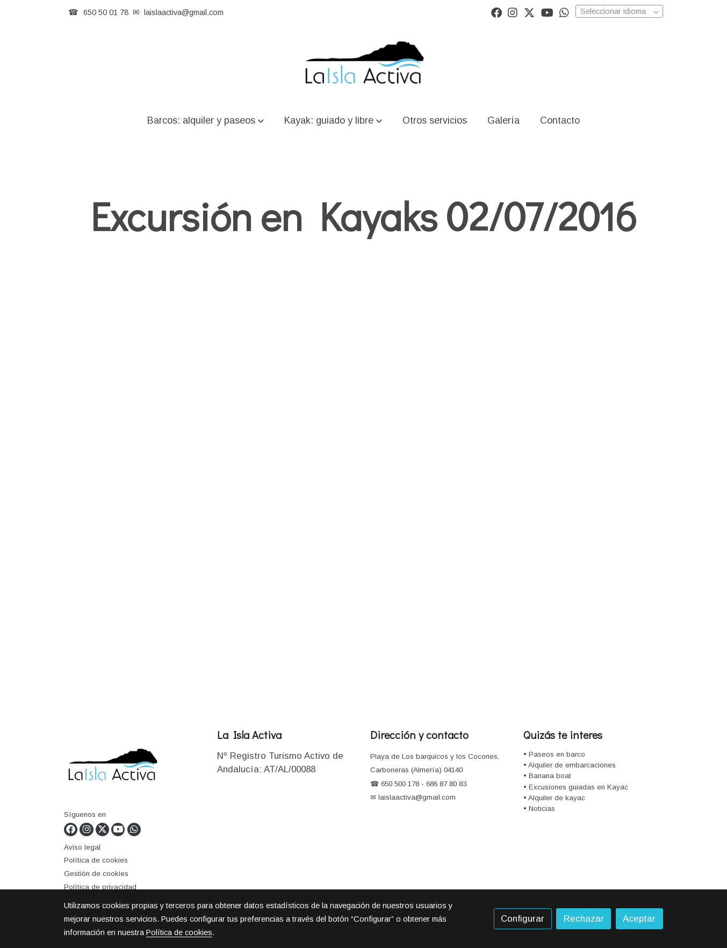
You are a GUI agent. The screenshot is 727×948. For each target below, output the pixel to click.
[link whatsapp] (564, 11)
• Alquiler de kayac (554, 798)
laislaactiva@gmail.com (184, 12)
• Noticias (539, 809)
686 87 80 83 (446, 784)
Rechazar (584, 919)
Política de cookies (96, 860)
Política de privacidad (100, 887)
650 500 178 (399, 784)
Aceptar (639, 919)
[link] (363, 63)
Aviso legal (82, 847)
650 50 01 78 (105, 12)
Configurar (522, 919)
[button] (205, 120)
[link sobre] (134, 767)
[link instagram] (512, 11)
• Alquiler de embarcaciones (569, 765)
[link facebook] (496, 11)
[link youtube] (547, 11)
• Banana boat (547, 776)
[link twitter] (529, 11)
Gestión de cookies (96, 874)
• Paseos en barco (554, 754)
